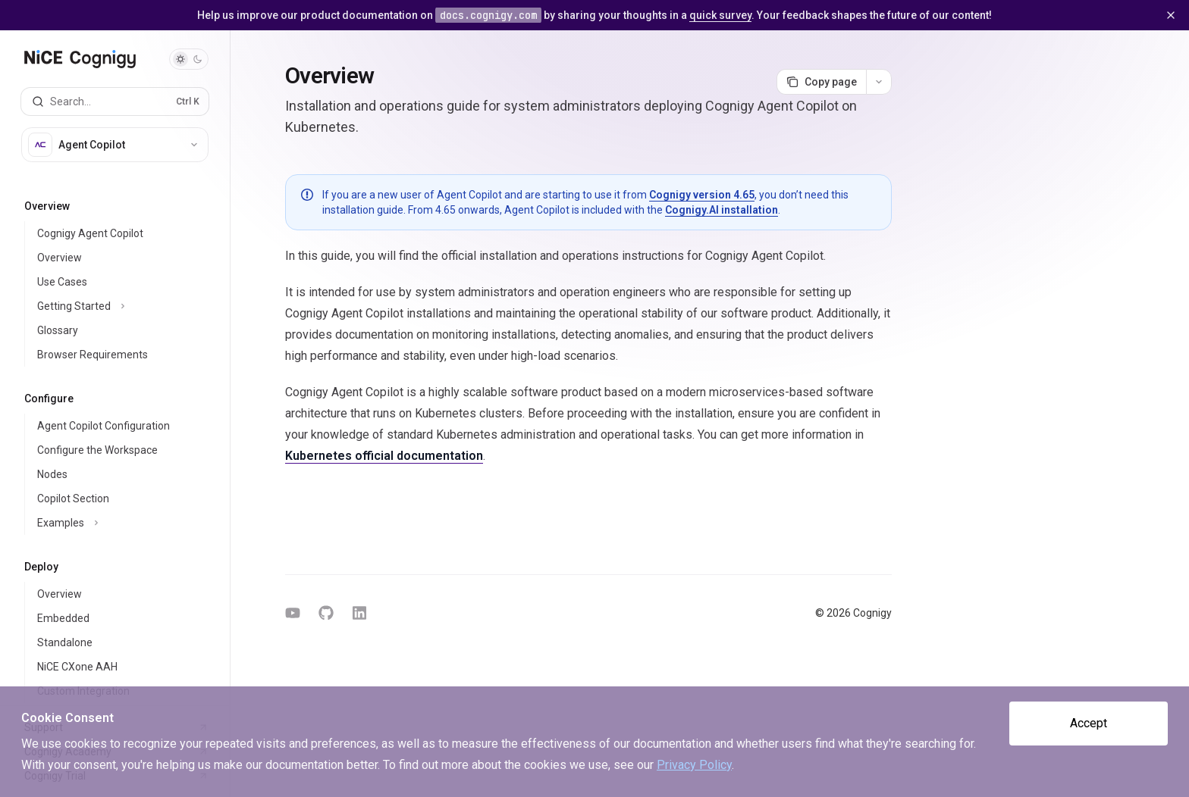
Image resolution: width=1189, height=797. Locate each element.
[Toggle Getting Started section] (121, 306)
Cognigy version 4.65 (701, 195)
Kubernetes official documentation (384, 456)
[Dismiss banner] (1171, 15)
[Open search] (115, 101)
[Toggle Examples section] (121, 523)
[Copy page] (821, 82)
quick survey (720, 15)
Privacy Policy (694, 765)
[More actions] (879, 82)
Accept (1088, 723)
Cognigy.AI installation (721, 210)
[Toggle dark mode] (189, 59)
